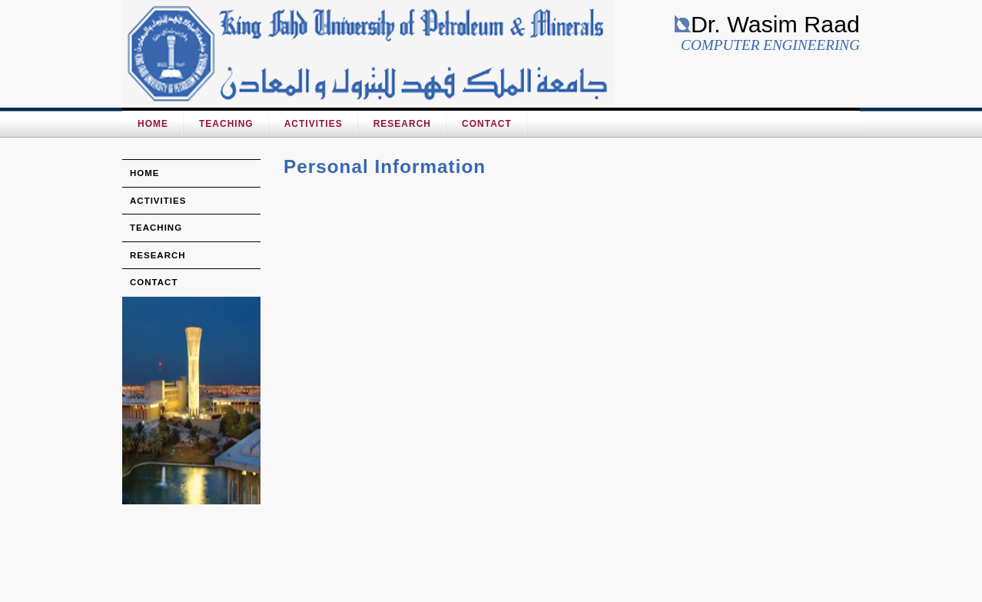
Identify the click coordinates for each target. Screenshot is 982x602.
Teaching (226, 123)
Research (402, 123)
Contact (487, 123)
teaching (156, 227)
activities (158, 200)
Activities (313, 123)
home (145, 173)
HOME (153, 123)
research (158, 255)
